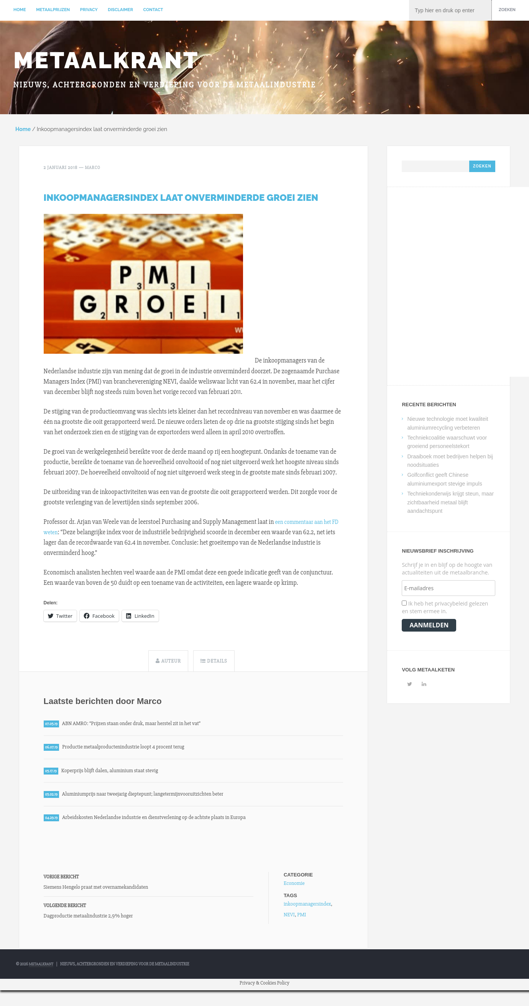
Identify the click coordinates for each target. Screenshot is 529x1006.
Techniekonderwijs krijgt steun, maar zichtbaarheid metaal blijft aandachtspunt (450, 504)
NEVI (289, 921)
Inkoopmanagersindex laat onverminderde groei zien (181, 198)
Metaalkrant (106, 61)
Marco (93, 169)
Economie (294, 889)
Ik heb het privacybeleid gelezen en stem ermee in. (445, 609)
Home (19, 9)
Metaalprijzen (53, 9)
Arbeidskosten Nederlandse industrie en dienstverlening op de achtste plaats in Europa (167, 823)
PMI (301, 921)
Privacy (89, 9)
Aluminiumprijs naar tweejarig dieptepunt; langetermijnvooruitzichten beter (154, 799)
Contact (153, 9)
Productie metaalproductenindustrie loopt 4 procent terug (132, 750)
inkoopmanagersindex (307, 910)
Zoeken (507, 9)
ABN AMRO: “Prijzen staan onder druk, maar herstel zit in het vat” (141, 725)
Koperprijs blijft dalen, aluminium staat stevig (116, 774)
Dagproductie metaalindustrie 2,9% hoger (88, 922)
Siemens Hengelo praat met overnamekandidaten (96, 894)
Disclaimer (120, 9)
